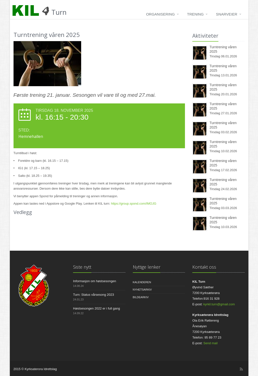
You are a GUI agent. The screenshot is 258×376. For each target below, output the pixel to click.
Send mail (210, 343)
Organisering (160, 14)
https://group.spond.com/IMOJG (133, 203)
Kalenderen (142, 282)
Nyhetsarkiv (142, 289)
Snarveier (226, 14)
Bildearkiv (141, 297)
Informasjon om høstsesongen (94, 281)
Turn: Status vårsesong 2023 (93, 294)
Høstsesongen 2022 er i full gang (96, 308)
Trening (195, 14)
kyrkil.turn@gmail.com (219, 304)
